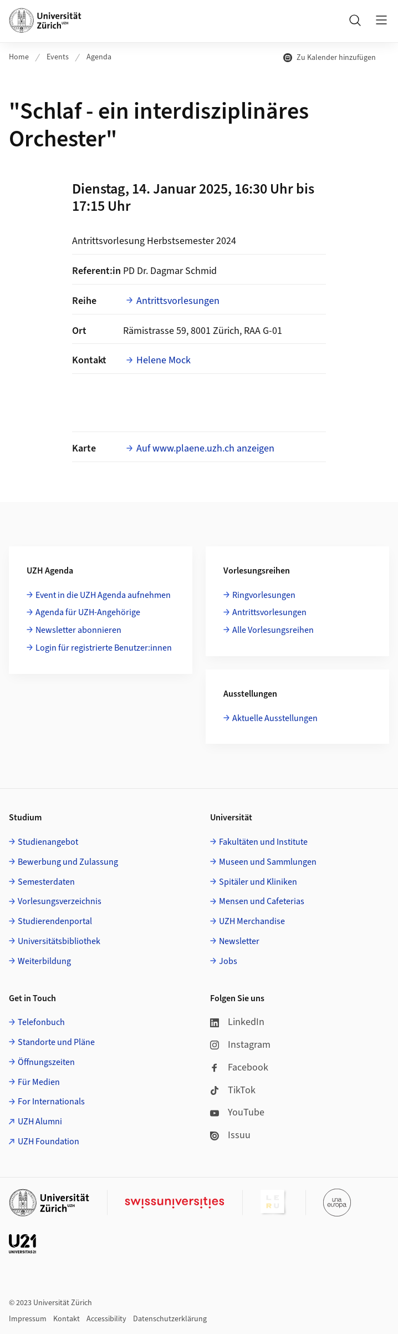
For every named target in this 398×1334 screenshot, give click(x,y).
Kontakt (66, 1319)
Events (58, 57)
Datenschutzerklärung (170, 1319)
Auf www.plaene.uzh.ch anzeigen (205, 448)
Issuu (230, 1135)
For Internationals (51, 1101)
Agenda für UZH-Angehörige (87, 612)
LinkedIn (237, 1022)
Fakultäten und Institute (263, 842)
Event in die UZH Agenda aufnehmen (103, 595)
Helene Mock (163, 360)
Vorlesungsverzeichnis (59, 901)
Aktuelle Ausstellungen (275, 718)
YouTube (237, 1112)
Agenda (98, 57)
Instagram (240, 1045)
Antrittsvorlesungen (178, 301)
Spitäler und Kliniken (258, 882)
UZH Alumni (40, 1121)
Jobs (228, 961)
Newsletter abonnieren (78, 630)
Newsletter (239, 941)
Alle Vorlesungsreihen (273, 630)
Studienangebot (48, 842)
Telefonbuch (41, 1022)
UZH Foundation (48, 1141)
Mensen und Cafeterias (261, 901)
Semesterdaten (46, 882)
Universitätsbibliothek (59, 941)
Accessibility (106, 1319)
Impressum (28, 1319)
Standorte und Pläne (56, 1042)
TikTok (233, 1090)
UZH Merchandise (252, 921)
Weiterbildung (44, 961)
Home (19, 57)
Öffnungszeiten (46, 1062)
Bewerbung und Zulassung (68, 862)
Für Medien (39, 1082)
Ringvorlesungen (263, 595)
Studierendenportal (55, 921)
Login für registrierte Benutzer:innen (103, 648)
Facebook (239, 1067)
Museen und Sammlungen (268, 862)
